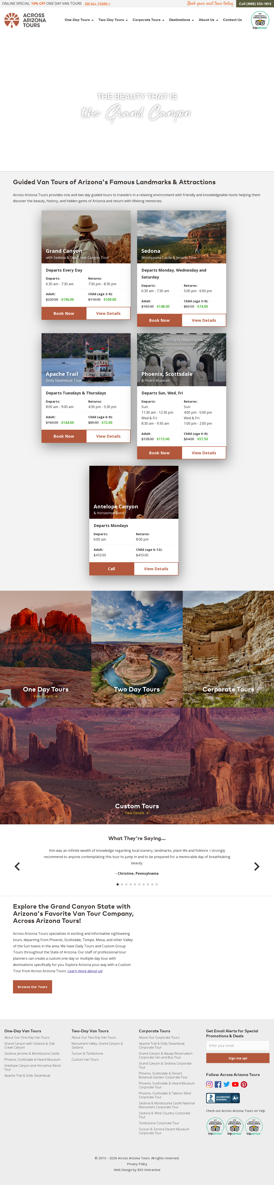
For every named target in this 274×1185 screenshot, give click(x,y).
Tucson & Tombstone (87, 1053)
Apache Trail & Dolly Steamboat (27, 1075)
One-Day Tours (80, 20)
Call (111, 568)
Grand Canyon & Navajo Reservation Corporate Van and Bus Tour (165, 1055)
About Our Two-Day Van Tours (94, 1037)
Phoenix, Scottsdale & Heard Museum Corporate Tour (167, 1085)
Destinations (182, 20)
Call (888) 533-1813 (255, 4)
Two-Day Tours (113, 20)
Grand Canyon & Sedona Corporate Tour (165, 1065)
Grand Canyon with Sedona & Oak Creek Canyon (29, 1045)
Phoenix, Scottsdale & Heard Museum (32, 1059)
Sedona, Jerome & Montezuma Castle (31, 1053)
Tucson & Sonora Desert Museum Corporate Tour (164, 1131)
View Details (108, 313)
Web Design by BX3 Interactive (137, 1169)
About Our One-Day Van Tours (27, 1037)
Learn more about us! (85, 971)
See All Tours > (98, 4)
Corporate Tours (149, 20)
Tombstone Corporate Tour (159, 1123)
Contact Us (232, 20)
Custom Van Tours (85, 1059)
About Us (209, 20)
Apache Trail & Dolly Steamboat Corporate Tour (162, 1045)
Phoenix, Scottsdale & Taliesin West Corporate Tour (165, 1095)
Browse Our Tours (32, 987)
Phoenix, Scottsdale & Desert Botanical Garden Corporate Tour (163, 1075)
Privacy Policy (137, 1164)
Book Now (63, 313)
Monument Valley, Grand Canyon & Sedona (97, 1045)
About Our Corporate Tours (159, 1037)
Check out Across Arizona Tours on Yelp (235, 1110)
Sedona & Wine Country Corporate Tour (164, 1115)
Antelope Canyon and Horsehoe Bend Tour (32, 1067)
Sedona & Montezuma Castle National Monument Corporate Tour (167, 1105)
